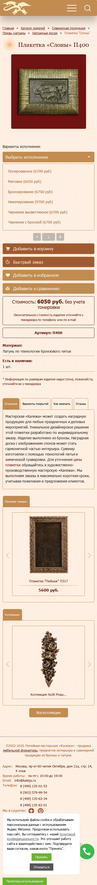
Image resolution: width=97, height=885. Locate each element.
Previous (7, 555)
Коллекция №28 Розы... (48, 694)
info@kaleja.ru (25, 780)
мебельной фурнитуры (20, 750)
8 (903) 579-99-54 (33, 792)
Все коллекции (48, 712)
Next (89, 555)
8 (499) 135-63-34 (33, 799)
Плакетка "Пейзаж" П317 (48, 581)
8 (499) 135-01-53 (33, 786)
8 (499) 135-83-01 (33, 805)
